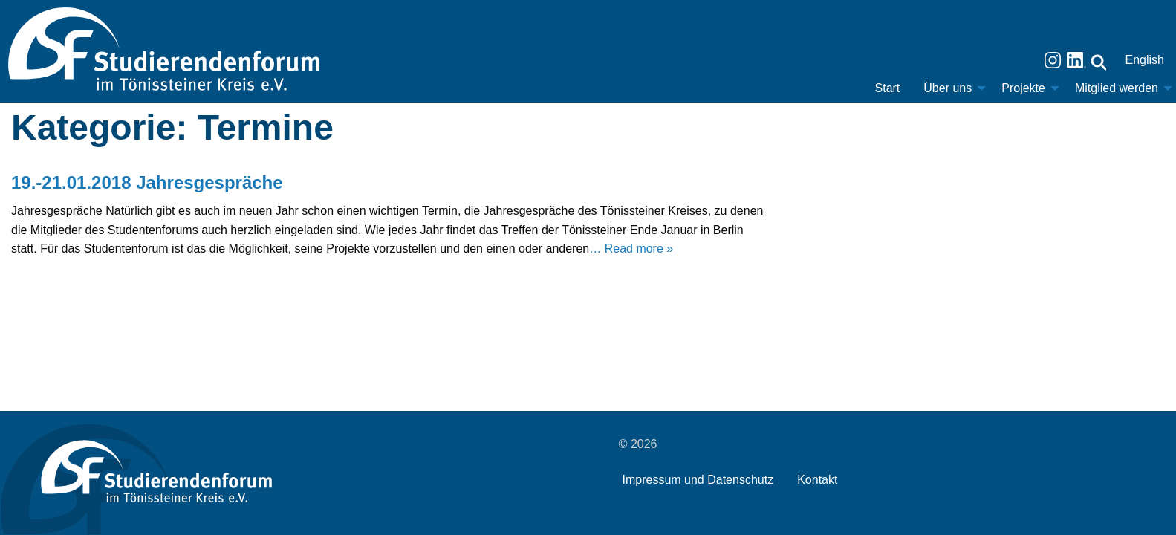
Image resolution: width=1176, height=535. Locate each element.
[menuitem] (887, 88)
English (1144, 60)
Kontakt (817, 479)
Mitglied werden (1116, 88)
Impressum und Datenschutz (698, 479)
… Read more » (631, 248)
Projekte (1023, 88)
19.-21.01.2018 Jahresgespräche (147, 182)
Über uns (947, 88)
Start (887, 88)
